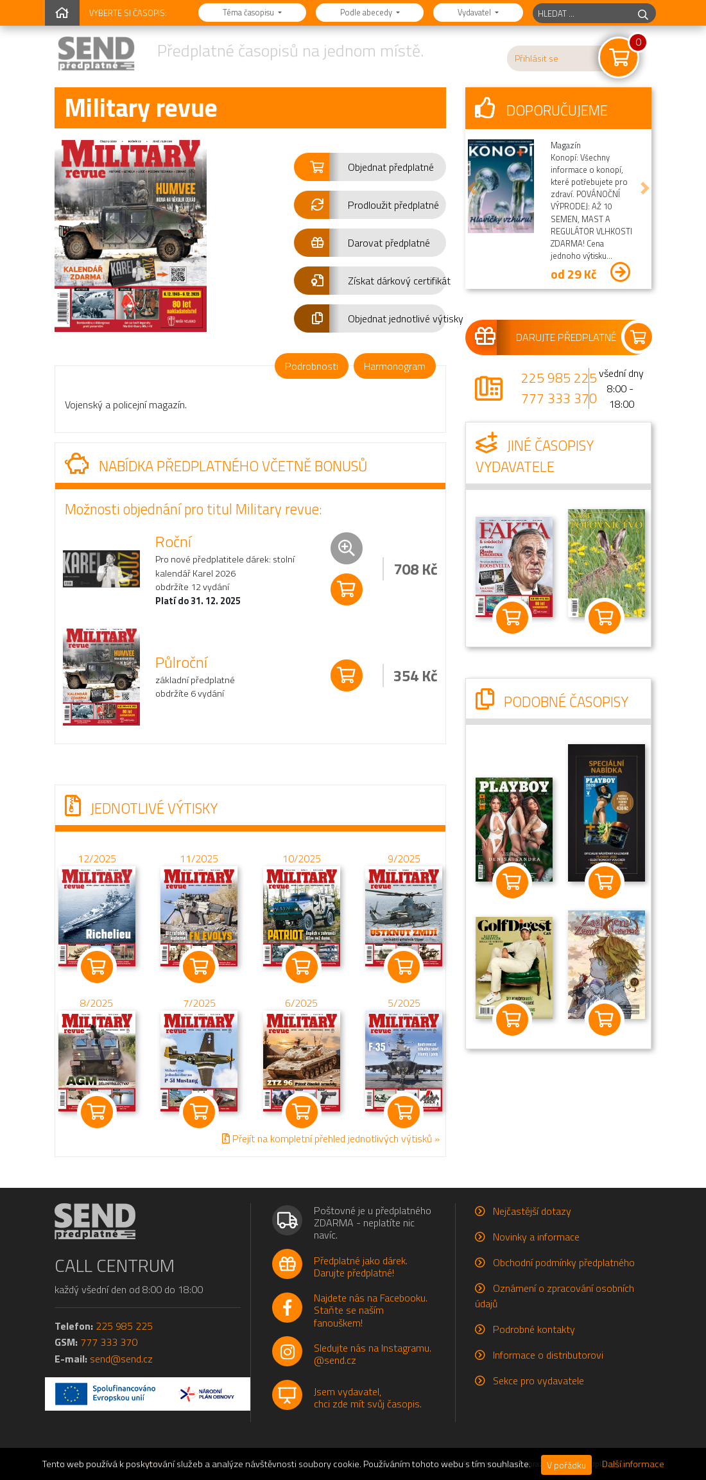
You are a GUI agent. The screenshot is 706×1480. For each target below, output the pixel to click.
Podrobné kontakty (534, 1329)
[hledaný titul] (582, 13)
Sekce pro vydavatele (538, 1380)
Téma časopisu (249, 12)
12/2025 (97, 859)
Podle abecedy (367, 12)
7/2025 (199, 1003)
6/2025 (301, 1003)
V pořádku (566, 1465)
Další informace (633, 1464)
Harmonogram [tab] (395, 366)
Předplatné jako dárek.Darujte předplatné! (361, 1266)
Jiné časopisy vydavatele (535, 456)
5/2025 (404, 1003)
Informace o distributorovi (548, 1354)
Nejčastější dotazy (532, 1211)
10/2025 (301, 858)
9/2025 (404, 858)
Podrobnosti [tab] (311, 366)
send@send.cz (121, 1358)
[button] (370, 167)
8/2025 (96, 1003)
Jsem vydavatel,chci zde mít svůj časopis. (368, 1397)
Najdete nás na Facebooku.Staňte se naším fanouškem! (370, 1310)
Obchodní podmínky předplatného (564, 1262)
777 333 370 (559, 398)
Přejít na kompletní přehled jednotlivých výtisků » (331, 1138)
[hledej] (643, 13)
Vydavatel (475, 12)
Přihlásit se (536, 58)
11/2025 (199, 858)
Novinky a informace (536, 1236)
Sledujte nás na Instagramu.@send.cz (372, 1354)
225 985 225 (559, 377)
